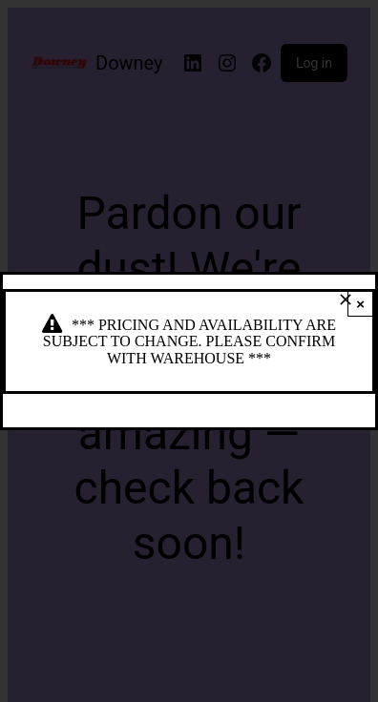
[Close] (345, 299)
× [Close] (360, 304)
